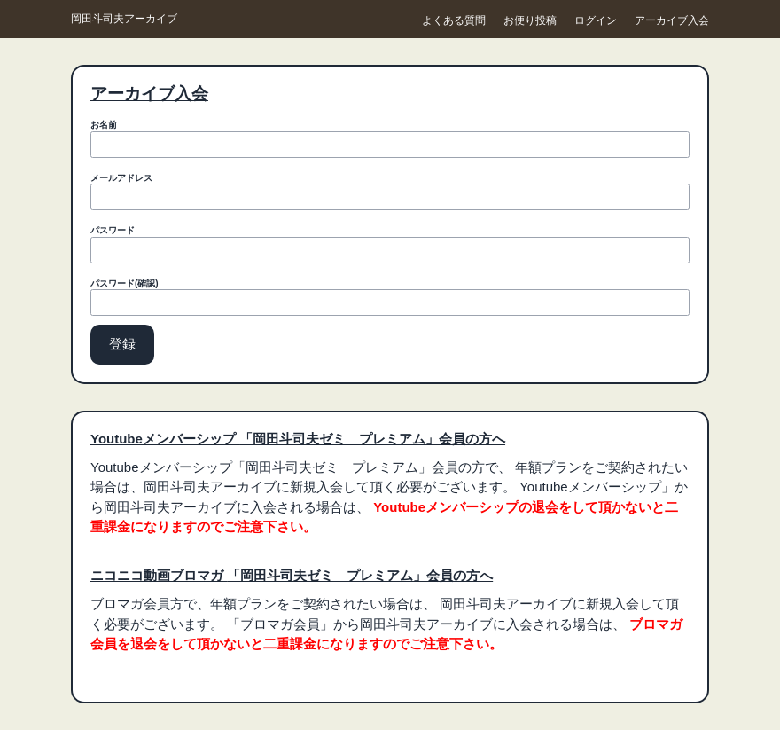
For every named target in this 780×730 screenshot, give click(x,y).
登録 (122, 343)
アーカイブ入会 (672, 20)
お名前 (103, 125)
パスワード (112, 230)
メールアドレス (121, 178)
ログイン (595, 20)
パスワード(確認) (124, 283)
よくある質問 (454, 20)
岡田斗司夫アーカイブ (124, 18)
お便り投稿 (530, 20)
